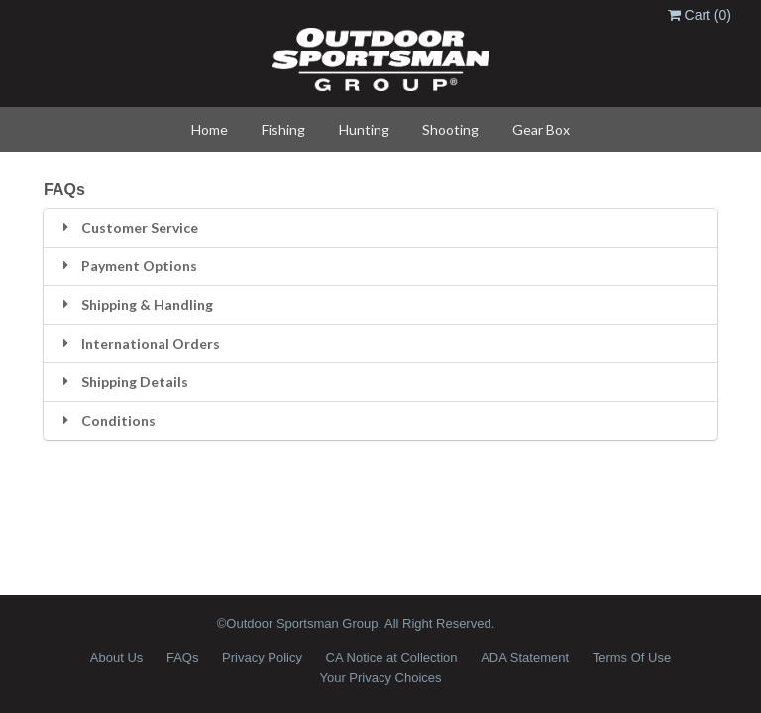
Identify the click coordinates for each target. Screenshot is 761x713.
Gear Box (541, 129)
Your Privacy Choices (380, 677)
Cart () (699, 15)
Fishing (283, 129)
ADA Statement (525, 657)
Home (209, 129)
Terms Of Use (632, 657)
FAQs (182, 657)
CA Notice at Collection (392, 657)
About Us (116, 657)
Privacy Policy (262, 657)
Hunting (364, 129)
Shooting (450, 129)
